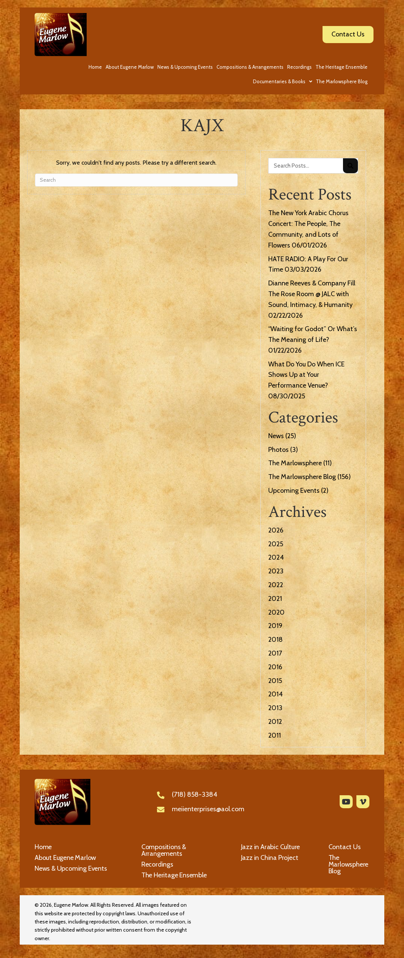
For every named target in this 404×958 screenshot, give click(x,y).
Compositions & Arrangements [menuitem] (163, 850)
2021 (275, 599)
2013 (275, 708)
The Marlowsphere (295, 463)
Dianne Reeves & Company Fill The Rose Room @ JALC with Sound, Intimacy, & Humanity (311, 294)
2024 (276, 557)
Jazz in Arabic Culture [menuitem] (270, 847)
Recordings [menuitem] (157, 864)
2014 (275, 694)
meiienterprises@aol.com (208, 809)
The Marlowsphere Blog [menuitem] (348, 864)
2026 (275, 530)
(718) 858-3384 (194, 794)
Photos (278, 450)
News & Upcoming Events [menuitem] (71, 868)
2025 (275, 544)
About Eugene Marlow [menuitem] (65, 858)
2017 (275, 653)
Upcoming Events (294, 490)
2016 (275, 667)
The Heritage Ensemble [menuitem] (174, 875)
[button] (346, 801)
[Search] (136, 180)
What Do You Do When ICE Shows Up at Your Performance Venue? (306, 375)
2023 (275, 571)
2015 (275, 681)
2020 (276, 612)
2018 (275, 639)
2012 (275, 722)
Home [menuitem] (43, 847)
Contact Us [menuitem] (344, 847)
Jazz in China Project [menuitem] (269, 858)
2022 (275, 585)
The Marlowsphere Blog (302, 477)
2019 (275, 626)
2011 (274, 735)
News (276, 436)
